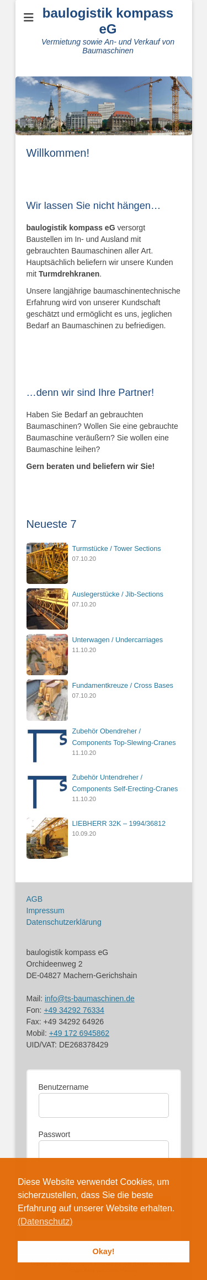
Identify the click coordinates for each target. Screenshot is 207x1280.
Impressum (45, 910)
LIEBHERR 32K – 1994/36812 (119, 823)
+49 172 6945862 (79, 1033)
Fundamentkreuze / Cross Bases (122, 685)
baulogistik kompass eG (108, 20)
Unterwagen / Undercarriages (117, 640)
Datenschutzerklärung (64, 922)
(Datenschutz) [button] (45, 1221)
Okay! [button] (104, 1251)
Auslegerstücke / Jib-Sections (117, 594)
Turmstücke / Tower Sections (116, 549)
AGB (34, 899)
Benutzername (64, 1087)
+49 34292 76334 (74, 1010)
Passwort (55, 1134)
